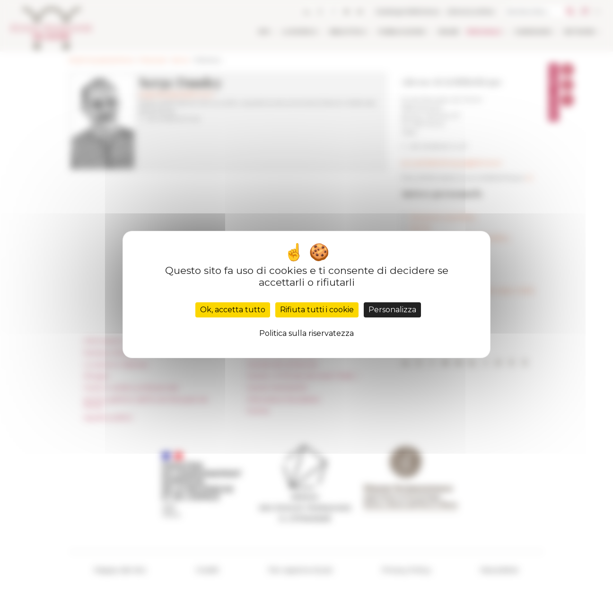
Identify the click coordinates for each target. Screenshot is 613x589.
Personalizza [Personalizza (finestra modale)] (392, 309)
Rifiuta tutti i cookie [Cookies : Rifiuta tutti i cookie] (317, 309)
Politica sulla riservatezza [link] (306, 333)
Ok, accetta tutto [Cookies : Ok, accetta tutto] (232, 309)
